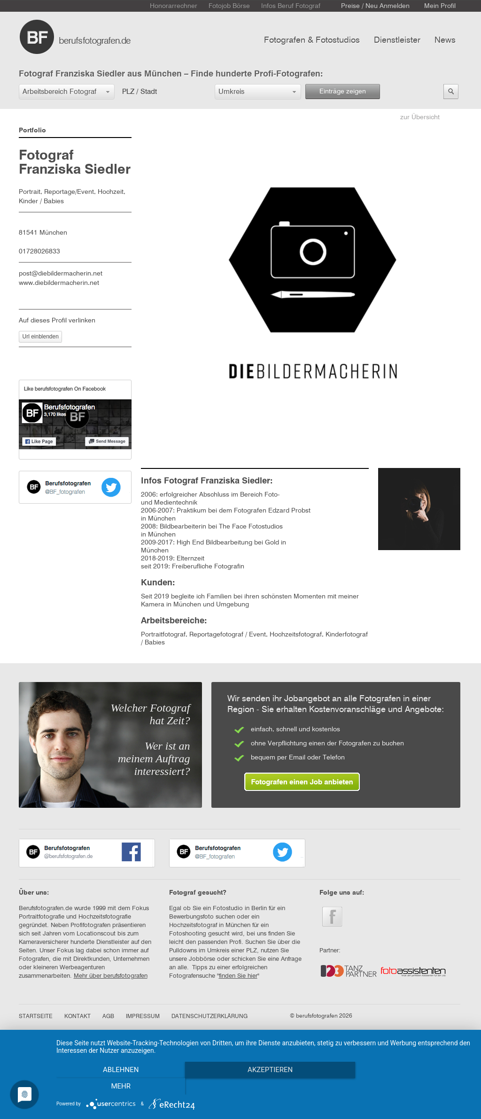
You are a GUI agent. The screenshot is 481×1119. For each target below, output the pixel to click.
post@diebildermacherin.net (60, 273)
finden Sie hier (238, 976)
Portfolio (32, 130)
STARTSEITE (36, 1016)
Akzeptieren (264, 1086)
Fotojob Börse (229, 6)
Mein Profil (440, 6)
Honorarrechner (173, 6)
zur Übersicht (420, 117)
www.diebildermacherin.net (59, 283)
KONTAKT (77, 1016)
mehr (409, 1086)
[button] (67, 92)
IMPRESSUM (143, 1016)
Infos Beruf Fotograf (290, 6)
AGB (108, 1016)
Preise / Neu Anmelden (375, 6)
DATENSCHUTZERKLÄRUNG (209, 1016)
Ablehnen (118, 1086)
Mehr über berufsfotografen (110, 976)
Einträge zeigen (342, 91)
